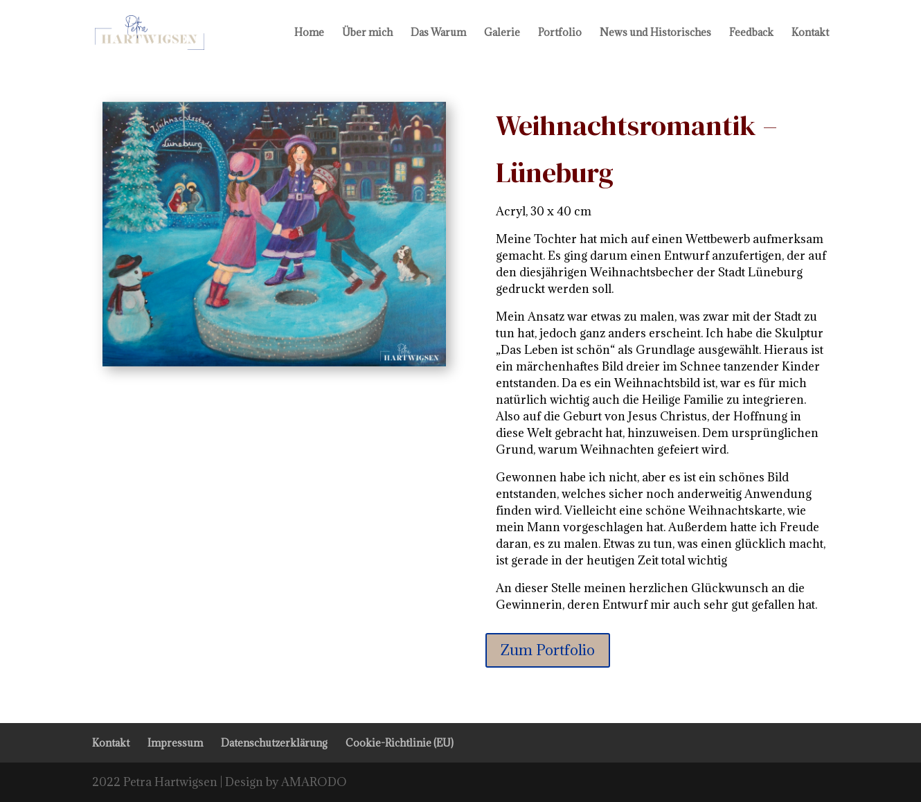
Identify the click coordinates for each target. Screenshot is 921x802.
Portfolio (560, 33)
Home (309, 33)
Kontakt (810, 33)
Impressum (175, 742)
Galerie (502, 33)
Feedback (751, 33)
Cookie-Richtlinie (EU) (400, 742)
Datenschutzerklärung (274, 742)
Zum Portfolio (548, 650)
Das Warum (438, 33)
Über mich (367, 33)
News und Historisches (655, 33)
